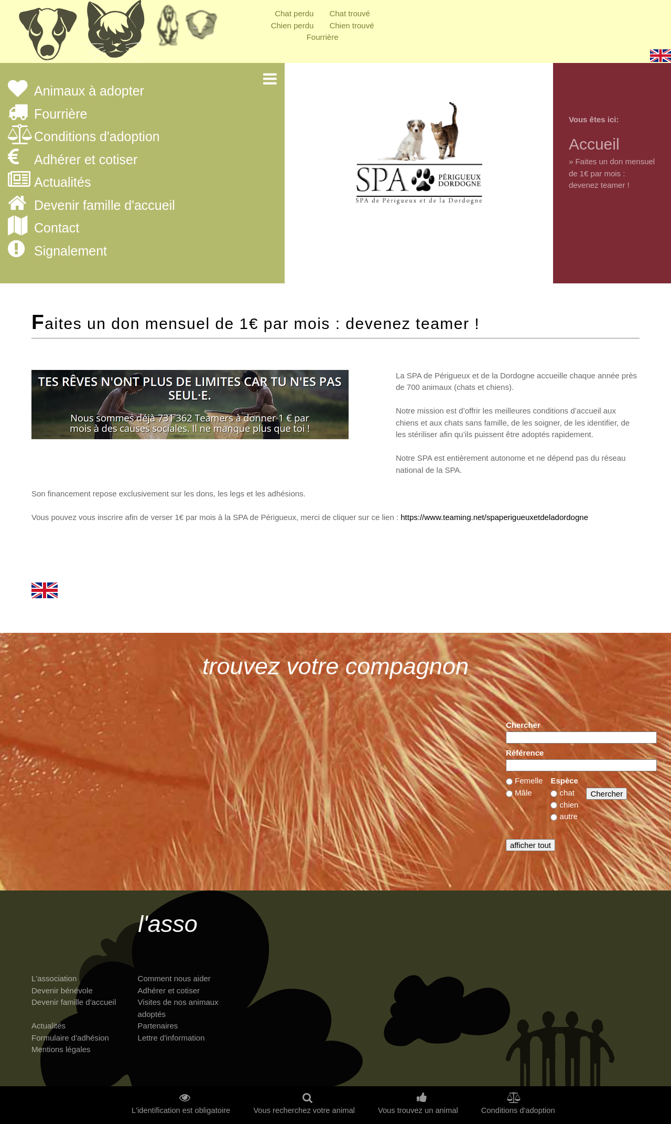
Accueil (594, 144)
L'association (54, 978)
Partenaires (158, 1025)
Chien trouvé (351, 25)
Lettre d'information (171, 1037)
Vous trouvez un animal (418, 1111)
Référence (525, 752)
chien (569, 804)
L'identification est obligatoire (181, 1111)
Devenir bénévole (62, 990)
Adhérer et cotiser (85, 160)
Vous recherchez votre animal (303, 1111)
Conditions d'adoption (97, 137)
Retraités (167, 29)
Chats (115, 34)
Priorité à (204, 29)
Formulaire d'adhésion (70, 1037)
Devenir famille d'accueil (104, 206)
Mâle (523, 792)
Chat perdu (294, 13)
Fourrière (323, 37)
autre (569, 816)
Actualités (62, 182)
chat (567, 792)
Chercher (523, 724)
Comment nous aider (174, 978)
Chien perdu (292, 25)
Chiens (47, 34)
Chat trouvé (349, 13)
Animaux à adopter (89, 91)
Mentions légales (61, 1049)
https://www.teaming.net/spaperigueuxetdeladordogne (494, 517)
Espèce (564, 780)
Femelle (529, 780)
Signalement (70, 251)
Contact (56, 228)
